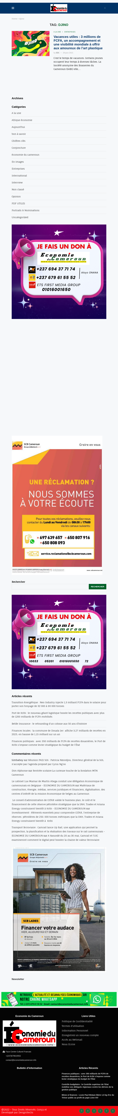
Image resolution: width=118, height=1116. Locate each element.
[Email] (113, 1110)
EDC (57, 53)
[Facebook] (81, 1110)
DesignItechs (25, 1112)
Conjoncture (19, 147)
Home (14, 19)
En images (18, 161)
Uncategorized (20, 217)
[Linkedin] (100, 1110)
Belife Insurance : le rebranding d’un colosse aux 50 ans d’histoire (49, 723)
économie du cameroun (25, 154)
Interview (17, 182)
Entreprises (69, 32)
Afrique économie (22, 120)
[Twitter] (88, 1110)
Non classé (18, 189)
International (19, 175)
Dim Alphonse (20, 770)
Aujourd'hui (18, 127)
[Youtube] (106, 1110)
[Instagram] (94, 1110)
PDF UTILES (18, 203)
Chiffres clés (18, 140)
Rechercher (18, 581)
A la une (57, 32)
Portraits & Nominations (25, 210)
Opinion (16, 196)
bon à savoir (19, 133)
